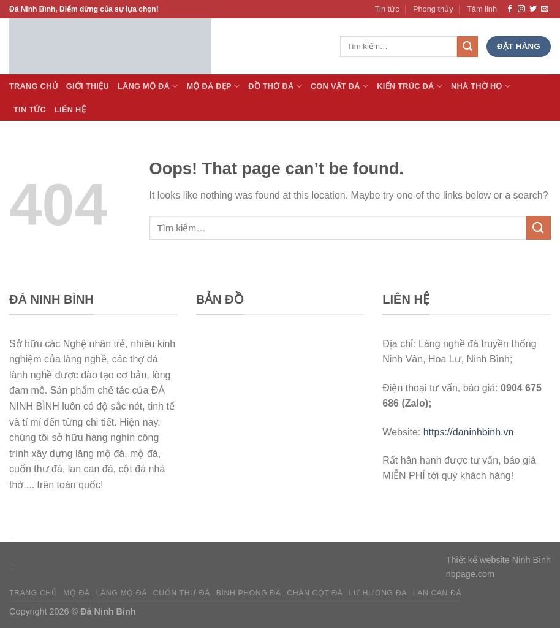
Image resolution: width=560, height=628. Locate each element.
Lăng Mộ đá (148, 86)
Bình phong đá (248, 593)
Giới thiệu (87, 86)
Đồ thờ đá (275, 86)
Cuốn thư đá (181, 593)
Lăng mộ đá (121, 593)
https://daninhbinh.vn (468, 432)
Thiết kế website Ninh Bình (498, 560)
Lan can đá (437, 593)
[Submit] (538, 228)
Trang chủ (33, 593)
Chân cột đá (314, 593)
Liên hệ (70, 109)
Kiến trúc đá (409, 86)
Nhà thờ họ (480, 86)
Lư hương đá (378, 593)
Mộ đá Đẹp (213, 86)
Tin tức (387, 8)
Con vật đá (339, 86)
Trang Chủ (33, 86)
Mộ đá (76, 593)
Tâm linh (482, 8)
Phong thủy (433, 8)
